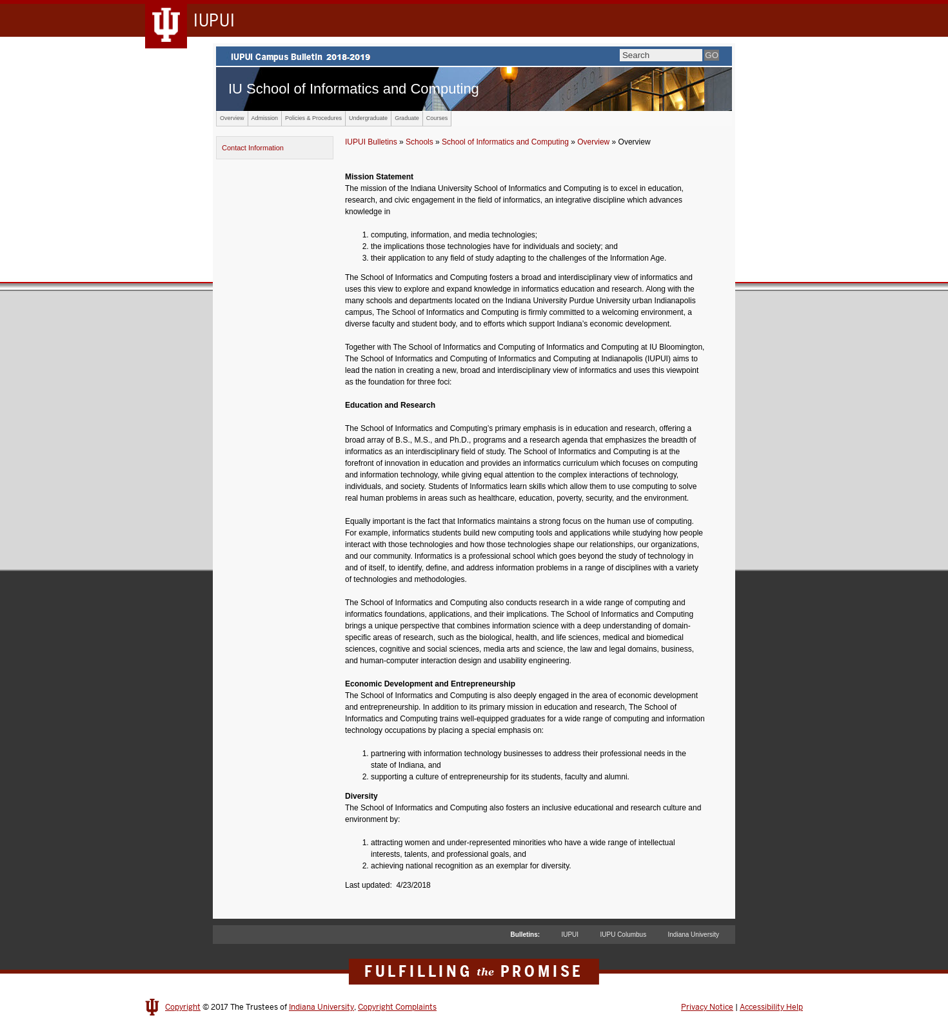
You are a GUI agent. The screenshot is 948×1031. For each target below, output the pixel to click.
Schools (419, 141)
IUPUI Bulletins (371, 141)
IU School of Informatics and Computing (353, 89)
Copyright (183, 1007)
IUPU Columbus (623, 934)
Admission (265, 118)
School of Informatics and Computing (505, 141)
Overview (232, 118)
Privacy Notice (707, 1007)
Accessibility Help (771, 1007)
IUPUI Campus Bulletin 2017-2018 (474, 56)
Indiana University (693, 934)
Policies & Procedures (313, 118)
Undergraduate (368, 118)
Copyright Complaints (397, 1007)
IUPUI (569, 934)
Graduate (407, 118)
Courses (437, 118)
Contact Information (253, 148)
